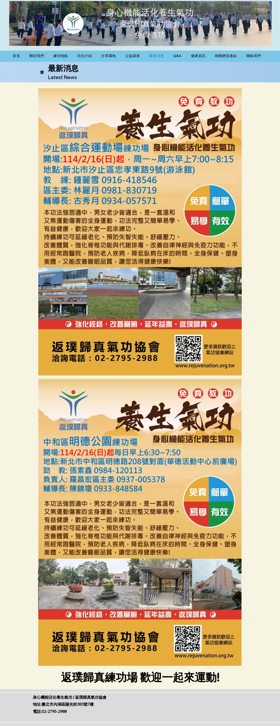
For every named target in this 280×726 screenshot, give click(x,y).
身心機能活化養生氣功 (150, 12)
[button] (61, 55)
